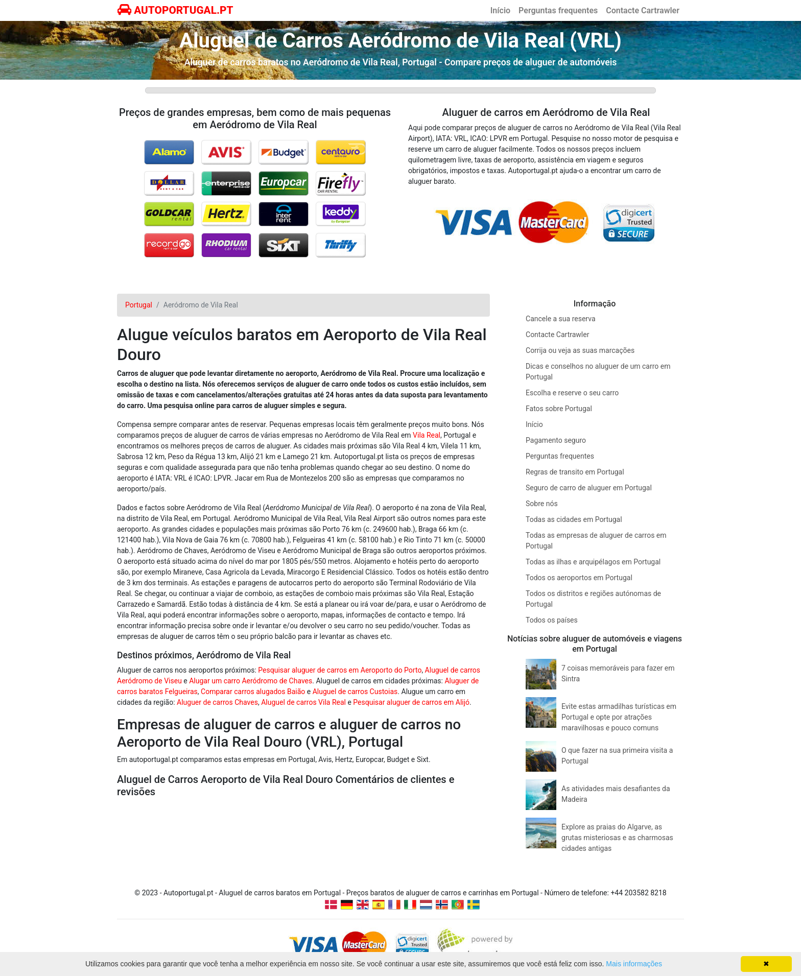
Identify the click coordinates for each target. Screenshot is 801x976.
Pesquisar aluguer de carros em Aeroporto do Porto (339, 670)
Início (500, 10)
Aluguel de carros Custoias (355, 691)
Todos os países (552, 620)
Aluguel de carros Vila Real (303, 702)
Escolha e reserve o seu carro (572, 393)
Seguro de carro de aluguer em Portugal (589, 488)
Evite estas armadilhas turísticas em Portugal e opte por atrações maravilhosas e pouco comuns (618, 717)
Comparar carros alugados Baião (253, 691)
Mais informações (634, 964)
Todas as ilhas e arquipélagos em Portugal (593, 562)
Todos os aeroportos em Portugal (579, 578)
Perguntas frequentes (558, 10)
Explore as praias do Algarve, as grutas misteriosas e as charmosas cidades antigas (617, 837)
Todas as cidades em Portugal (574, 519)
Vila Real (426, 435)
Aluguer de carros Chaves (217, 702)
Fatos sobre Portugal (559, 408)
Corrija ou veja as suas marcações (580, 350)
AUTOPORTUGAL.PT (175, 10)
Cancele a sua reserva (560, 319)
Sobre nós (542, 503)
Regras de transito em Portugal (575, 472)
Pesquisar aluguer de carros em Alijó (411, 702)
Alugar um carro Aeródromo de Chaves (250, 681)
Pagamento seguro (556, 440)
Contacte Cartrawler (642, 10)
